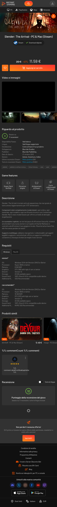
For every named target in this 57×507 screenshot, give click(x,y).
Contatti (29, 458)
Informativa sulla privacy (28, 452)
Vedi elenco (26, 142)
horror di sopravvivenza (18, 167)
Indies (38, 157)
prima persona (33, 167)
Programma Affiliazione (28, 455)
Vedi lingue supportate (30, 144)
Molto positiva (27, 159)
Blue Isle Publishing (29, 152)
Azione (24, 157)
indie (42, 167)
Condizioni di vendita (28, 448)
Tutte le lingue (46, 382)
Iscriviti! (28, 438)
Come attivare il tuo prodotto (33, 147)
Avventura (32, 157)
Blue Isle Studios (28, 149)
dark (47, 167)
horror (5, 167)
